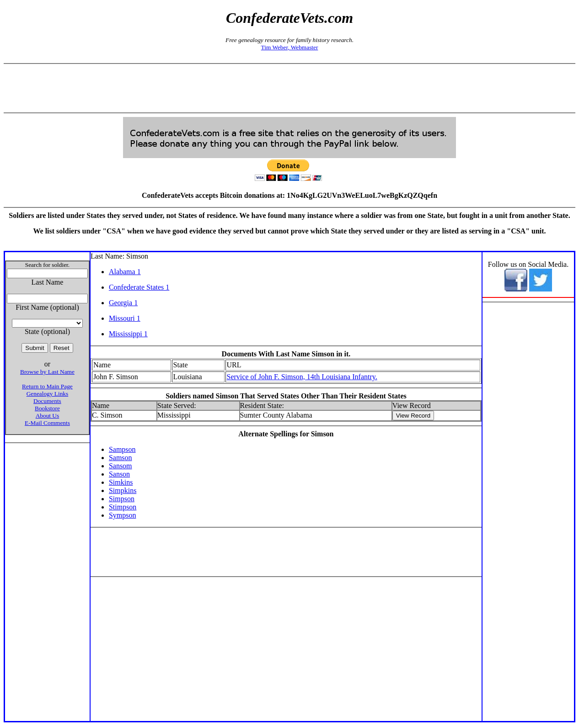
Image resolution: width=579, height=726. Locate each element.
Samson (120, 457)
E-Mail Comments (47, 422)
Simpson (121, 499)
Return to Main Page (47, 386)
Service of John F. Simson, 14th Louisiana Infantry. (302, 377)
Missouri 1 (124, 318)
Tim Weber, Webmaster (289, 47)
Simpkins (122, 490)
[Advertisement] (289, 88)
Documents (47, 400)
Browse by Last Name (47, 371)
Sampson (122, 449)
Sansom (120, 466)
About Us (47, 415)
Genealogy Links (47, 393)
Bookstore (47, 408)
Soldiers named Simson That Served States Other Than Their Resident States (286, 396)
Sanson (119, 474)
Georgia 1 (123, 303)
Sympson (122, 515)
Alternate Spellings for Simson (285, 434)
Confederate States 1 (139, 287)
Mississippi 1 (128, 334)
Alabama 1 (125, 272)
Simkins (121, 482)
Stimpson (122, 507)
